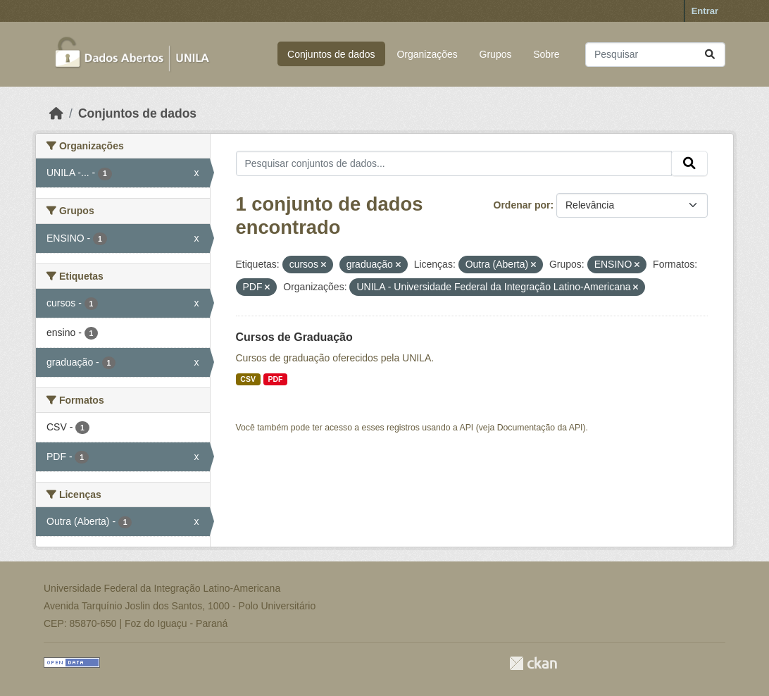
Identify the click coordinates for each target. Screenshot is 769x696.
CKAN (533, 663)
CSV (248, 379)
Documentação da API (540, 428)
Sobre (546, 54)
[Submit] (710, 54)
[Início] (56, 113)
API (467, 428)
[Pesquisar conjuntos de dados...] (655, 54)
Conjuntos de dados (331, 54)
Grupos (496, 54)
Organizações (426, 54)
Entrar (705, 11)
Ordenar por (522, 205)
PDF (275, 379)
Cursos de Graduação (294, 337)
